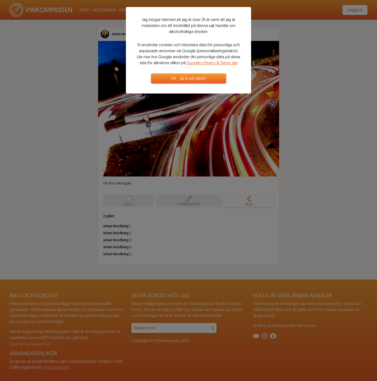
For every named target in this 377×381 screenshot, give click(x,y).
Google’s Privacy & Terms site (212, 63)
